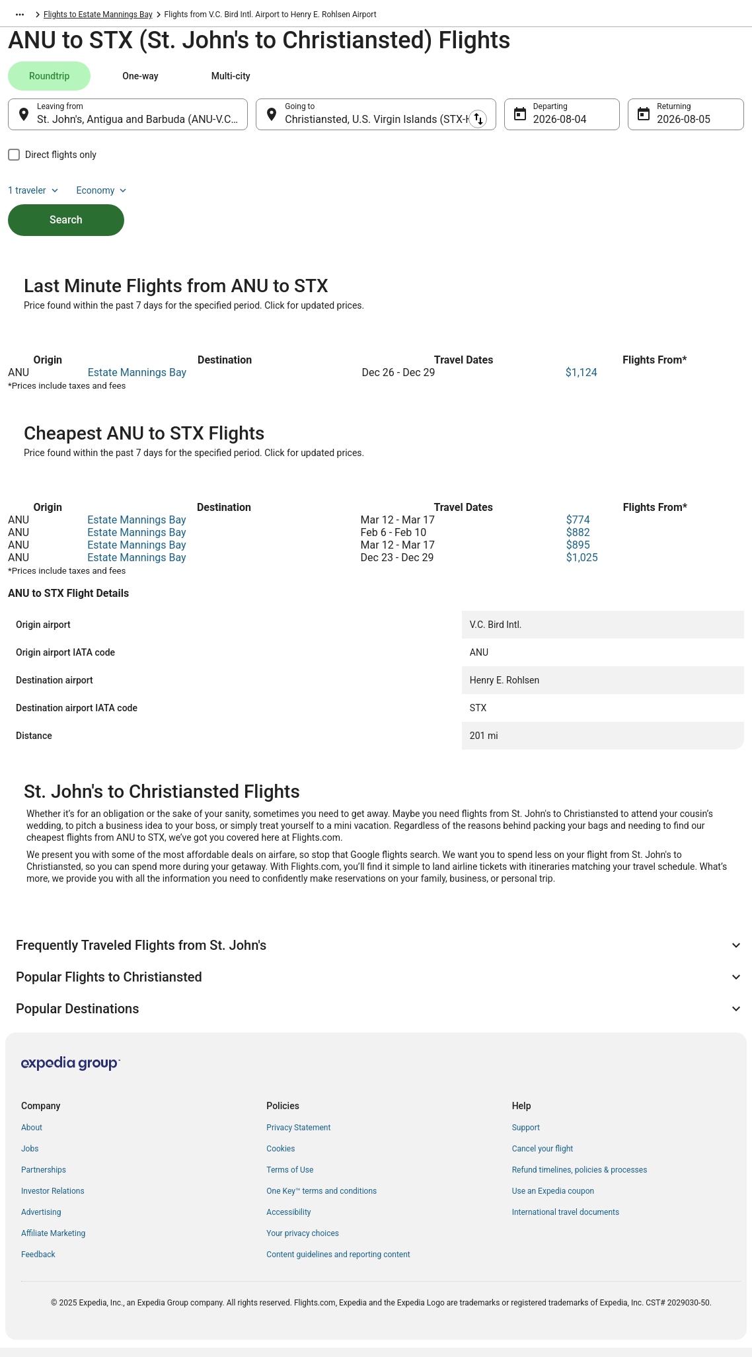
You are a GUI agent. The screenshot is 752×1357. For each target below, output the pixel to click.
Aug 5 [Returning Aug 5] (670, 126)
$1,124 (581, 381)
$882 (578, 541)
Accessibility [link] (288, 1221)
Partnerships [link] (43, 1179)
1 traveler (633, 83)
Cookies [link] (280, 1158)
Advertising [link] (41, 1221)
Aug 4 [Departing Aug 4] (546, 126)
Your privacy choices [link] (302, 1242)
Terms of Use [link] (289, 1179)
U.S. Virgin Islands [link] (93, 16)
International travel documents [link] (565, 1221)
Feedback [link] (38, 1263)
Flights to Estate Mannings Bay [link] (256, 16)
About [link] (31, 1137)
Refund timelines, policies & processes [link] (580, 1179)
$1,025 (582, 567)
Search (66, 204)
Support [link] (526, 1137)
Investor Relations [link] (53, 1200)
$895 (578, 554)
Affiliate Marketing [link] (53, 1242)
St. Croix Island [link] (163, 16)
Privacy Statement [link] (298, 1137)
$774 (578, 529)
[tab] (49, 82)
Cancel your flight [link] (543, 1158)
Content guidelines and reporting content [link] (338, 1263)
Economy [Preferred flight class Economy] (701, 83)
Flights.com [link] (29, 16)
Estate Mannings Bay (137, 381)
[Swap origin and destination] (255, 121)
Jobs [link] (29, 1158)
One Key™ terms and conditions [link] (321, 1200)
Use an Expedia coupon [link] (553, 1200)
